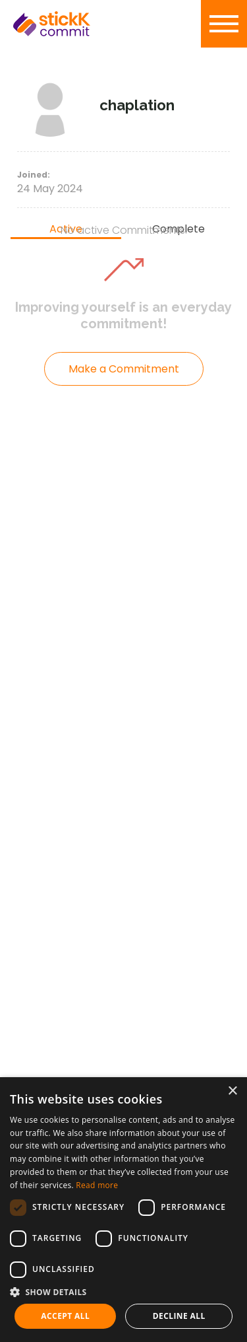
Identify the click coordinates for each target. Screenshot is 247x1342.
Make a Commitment (124, 368)
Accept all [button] (65, 1316)
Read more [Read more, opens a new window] (97, 1185)
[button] (123, 1291)
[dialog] (123, 1209)
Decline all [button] (179, 1316)
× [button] (232, 1091)
